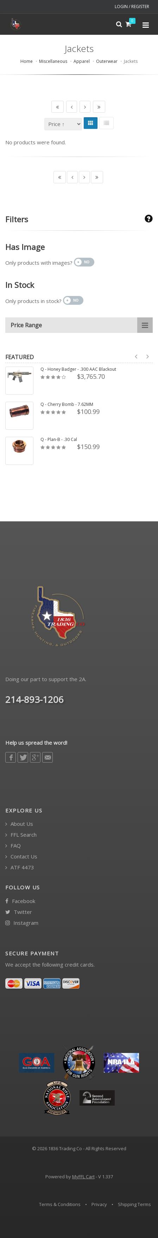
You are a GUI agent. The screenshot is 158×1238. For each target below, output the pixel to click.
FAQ (13, 845)
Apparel (82, 61)
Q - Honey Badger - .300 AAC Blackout (78, 369)
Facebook (20, 901)
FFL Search (21, 834)
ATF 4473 (19, 867)
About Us (19, 824)
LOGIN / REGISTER (132, 6)
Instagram (21, 923)
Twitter (18, 912)
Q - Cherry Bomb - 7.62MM (66, 404)
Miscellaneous (53, 61)
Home (26, 61)
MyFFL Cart (83, 1176)
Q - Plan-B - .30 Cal (58, 439)
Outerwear (107, 61)
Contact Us (21, 856)
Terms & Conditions (60, 1204)
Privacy (99, 1204)
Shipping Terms (134, 1204)
